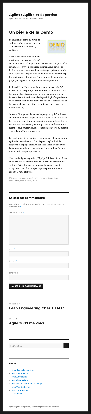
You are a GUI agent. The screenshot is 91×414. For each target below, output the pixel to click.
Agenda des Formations (23, 370)
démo (50, 178)
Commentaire (16, 213)
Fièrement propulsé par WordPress (45, 407)
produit (23, 181)
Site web (13, 273)
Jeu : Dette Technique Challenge (27, 383)
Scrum (42, 178)
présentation (14, 181)
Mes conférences (20, 390)
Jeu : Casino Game (20, 380)
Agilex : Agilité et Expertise (33, 15)
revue (29, 181)
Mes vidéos (17, 393)
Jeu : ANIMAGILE (20, 373)
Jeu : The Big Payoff (21, 387)
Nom (12, 249)
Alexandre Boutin (20, 178)
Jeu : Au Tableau (19, 377)
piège (55, 178)
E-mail (13, 261)
